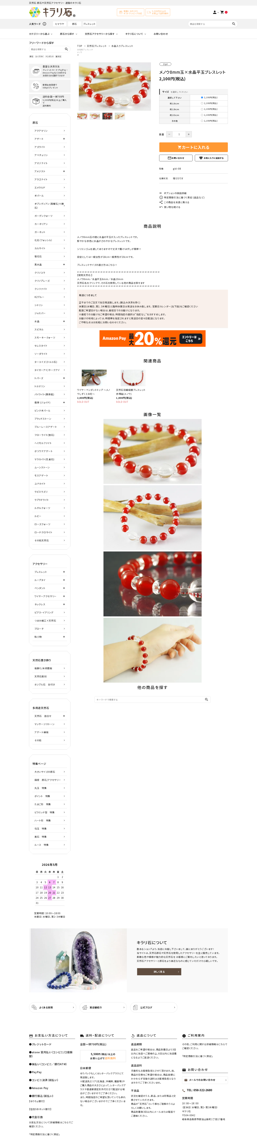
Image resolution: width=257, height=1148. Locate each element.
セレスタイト (40, 345)
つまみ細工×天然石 (45, 620)
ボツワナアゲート (43, 451)
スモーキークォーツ (44, 337)
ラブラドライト (41, 499)
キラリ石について (134, 33)
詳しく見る (159, 971)
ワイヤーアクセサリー (45, 596)
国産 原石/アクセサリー (47, 780)
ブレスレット (89, 24)
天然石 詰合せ (42, 716)
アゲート (39, 138)
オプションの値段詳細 (173, 193)
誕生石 (58, 56)
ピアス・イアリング (43, 612)
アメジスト (39, 171)
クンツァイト (40, 288)
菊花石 (38, 256)
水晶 (113, 279)
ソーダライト (40, 353)
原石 (74, 24)
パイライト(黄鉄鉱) (44, 394)
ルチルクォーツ (42, 508)
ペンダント (50, 56)
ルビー (37, 516)
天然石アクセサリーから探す (100, 33)
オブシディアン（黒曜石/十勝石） (49, 205)
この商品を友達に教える (174, 202)
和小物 (38, 636)
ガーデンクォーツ (43, 215)
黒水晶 (38, 264)
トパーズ (38, 378)
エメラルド (39, 187)
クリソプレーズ (42, 280)
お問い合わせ (161, 33)
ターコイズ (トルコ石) (45, 362)
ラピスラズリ (40, 491)
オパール (39, 195)
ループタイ (39, 56)
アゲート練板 (41, 732)
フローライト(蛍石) (44, 435)
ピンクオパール (42, 410)
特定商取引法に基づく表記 (44, 1134)
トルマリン (39, 386)
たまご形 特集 (42, 804)
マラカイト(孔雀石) (44, 459)
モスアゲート (41, 475)
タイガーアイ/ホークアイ (47, 370)
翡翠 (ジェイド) (42, 402)
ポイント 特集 (42, 796)
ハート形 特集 (42, 820)
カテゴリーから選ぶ (39, 33)
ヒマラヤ (59, 24)
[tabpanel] (115, 86)
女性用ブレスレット (85, 49)
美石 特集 (40, 836)
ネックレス (39, 604)
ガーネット (39, 232)
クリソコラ (39, 272)
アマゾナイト (41, 163)
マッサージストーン (44, 724)
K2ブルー (39, 297)
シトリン (38, 305)
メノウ (79, 52)
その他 (37, 740)
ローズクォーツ (42, 524)
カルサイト (39, 248)
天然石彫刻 (40, 676)
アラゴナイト (40, 179)
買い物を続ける (170, 207)
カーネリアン (41, 224)
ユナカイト (40, 483)
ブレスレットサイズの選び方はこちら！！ (97, 264)
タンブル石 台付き (44, 684)
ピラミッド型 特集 (44, 812)
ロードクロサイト (43, 532)
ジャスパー (40, 313)
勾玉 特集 (40, 828)
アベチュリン (41, 155)
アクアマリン (40, 130)
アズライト (39, 147)
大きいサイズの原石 (44, 771)
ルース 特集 (41, 844)
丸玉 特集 (40, 788)
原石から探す (67, 33)
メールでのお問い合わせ (199, 1080)
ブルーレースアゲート (45, 426)
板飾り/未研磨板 (43, 668)
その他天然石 (41, 540)
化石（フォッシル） (43, 240)
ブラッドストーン (42, 418)
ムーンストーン (42, 467)
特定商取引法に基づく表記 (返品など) (181, 197)
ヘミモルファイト (43, 443)
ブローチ (39, 628)
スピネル (39, 329)
